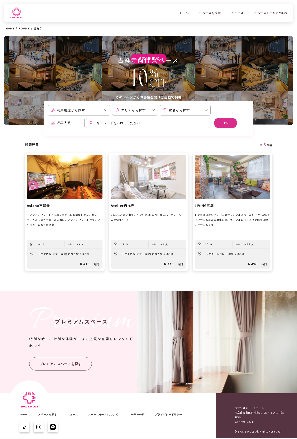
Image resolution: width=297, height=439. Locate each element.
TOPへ (184, 13)
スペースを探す (210, 13)
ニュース (237, 13)
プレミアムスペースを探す (60, 364)
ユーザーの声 (136, 414)
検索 (225, 122)
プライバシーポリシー (168, 414)
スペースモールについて (271, 13)
